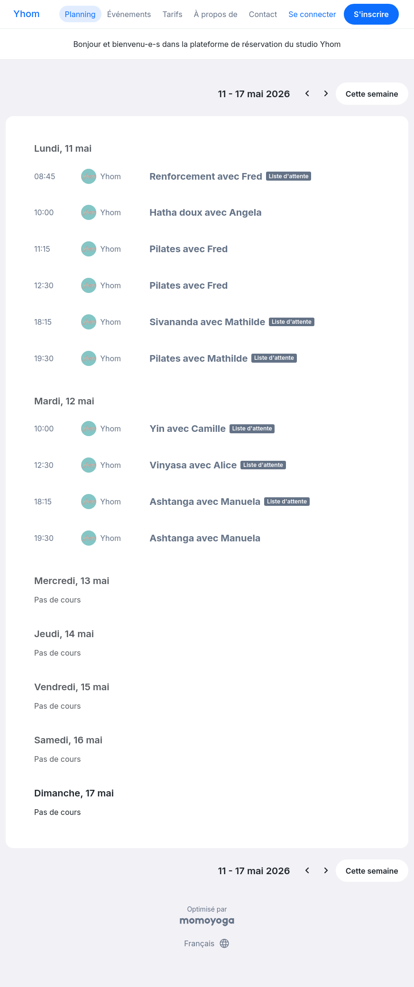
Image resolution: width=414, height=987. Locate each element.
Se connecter (312, 14)
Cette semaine (372, 94)
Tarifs (172, 14)
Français (207, 943)
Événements (129, 14)
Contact (263, 14)
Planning (80, 14)
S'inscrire (371, 14)
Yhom (26, 13)
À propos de (216, 14)
